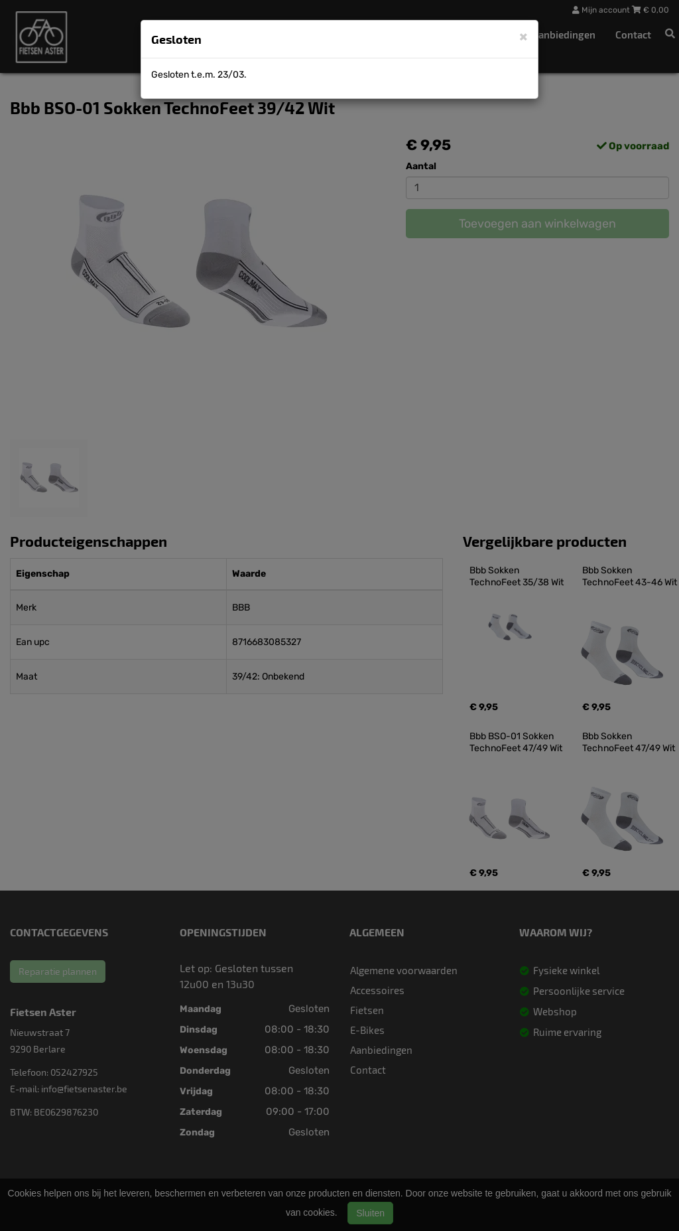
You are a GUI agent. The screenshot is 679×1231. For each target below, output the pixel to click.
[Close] (523, 36)
